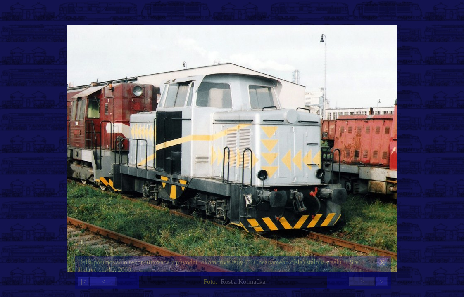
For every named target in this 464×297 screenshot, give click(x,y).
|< (83, 281)
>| (382, 281)
